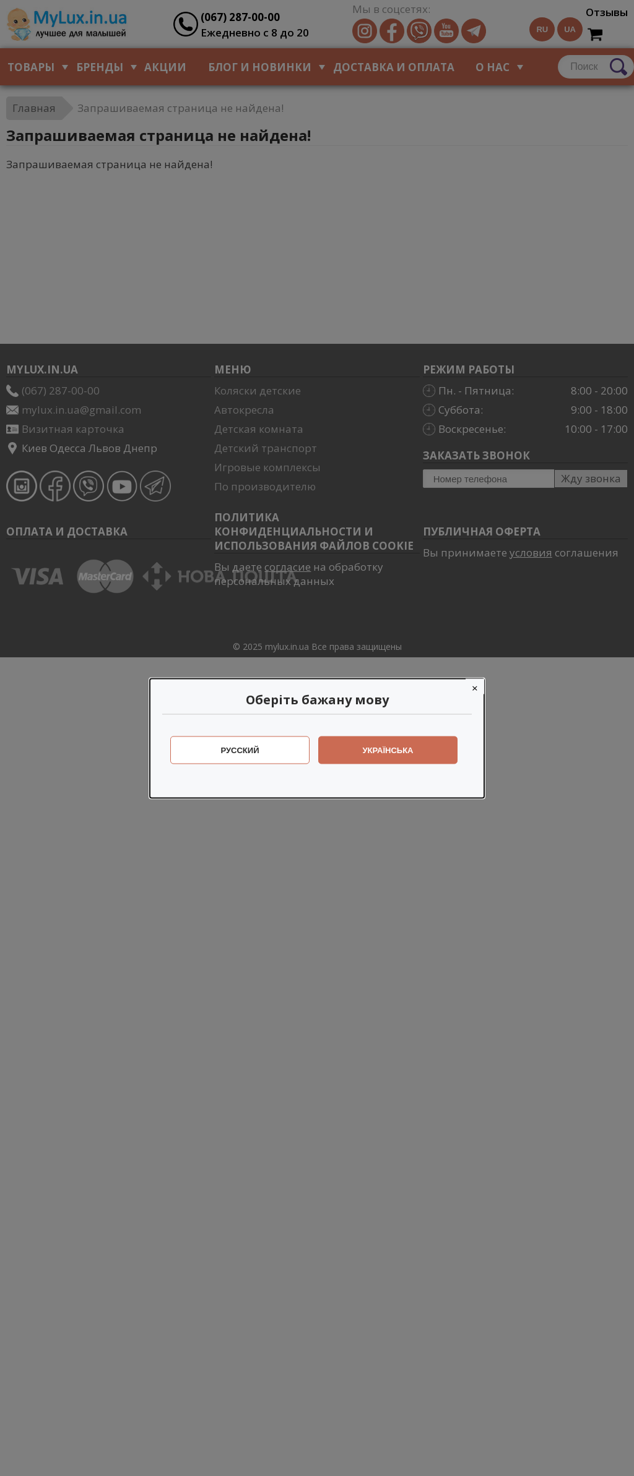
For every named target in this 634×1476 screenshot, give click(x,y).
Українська (388, 749)
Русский (240, 749)
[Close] (475, 686)
